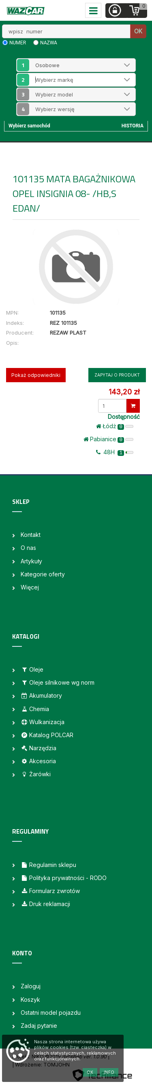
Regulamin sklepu (48, 864)
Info (109, 1072)
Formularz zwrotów (50, 890)
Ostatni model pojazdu (51, 1012)
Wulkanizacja (42, 721)
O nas (28, 547)
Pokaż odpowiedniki (35, 375)
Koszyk (30, 999)
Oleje (32, 669)
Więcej (30, 587)
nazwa (48, 43)
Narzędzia (38, 747)
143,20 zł (124, 392)
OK (138, 31)
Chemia (35, 708)
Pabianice (108, 439)
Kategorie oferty (43, 574)
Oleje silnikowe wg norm (57, 682)
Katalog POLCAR (47, 734)
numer (17, 43)
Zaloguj (31, 986)
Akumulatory (41, 695)
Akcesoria (38, 761)
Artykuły (31, 561)
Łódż (114, 426)
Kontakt (31, 534)
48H (114, 452)
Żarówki (36, 774)
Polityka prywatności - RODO (64, 877)
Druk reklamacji (45, 903)
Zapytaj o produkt (117, 374)
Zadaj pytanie (39, 1025)
